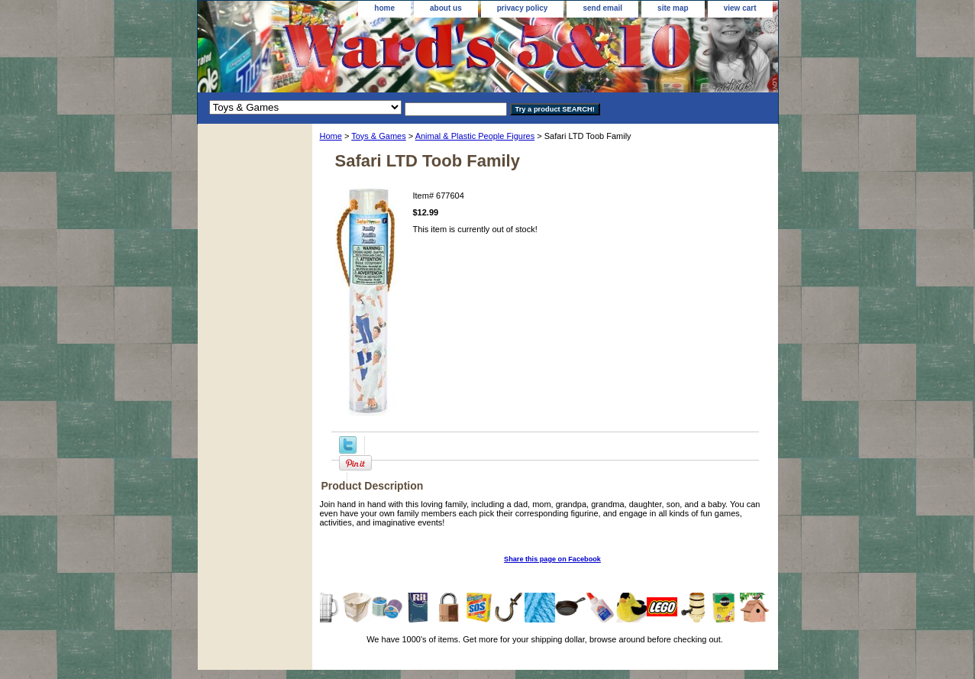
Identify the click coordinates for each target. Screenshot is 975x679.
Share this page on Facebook (552, 559)
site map (673, 8)
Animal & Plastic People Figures (475, 136)
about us (446, 8)
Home (331, 136)
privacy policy (522, 8)
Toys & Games (378, 136)
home (384, 8)
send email (602, 8)
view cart (740, 8)
